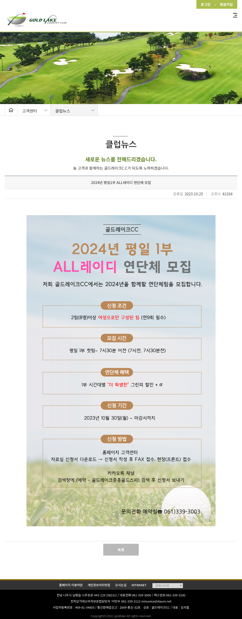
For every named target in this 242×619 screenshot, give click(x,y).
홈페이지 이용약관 (70, 585)
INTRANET (138, 585)
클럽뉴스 (62, 111)
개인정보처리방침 (99, 585)
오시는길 (120, 585)
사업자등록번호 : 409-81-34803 (74, 607)
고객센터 (29, 111)
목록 (120, 549)
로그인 (204, 4)
